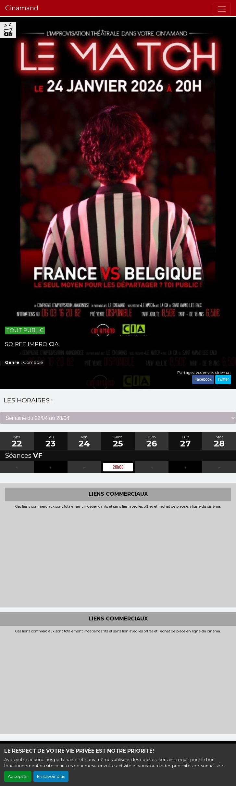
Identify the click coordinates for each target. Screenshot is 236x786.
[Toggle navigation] (222, 9)
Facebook (203, 379)
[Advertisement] (118, 557)
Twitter (223, 379)
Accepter (18, 776)
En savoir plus (51, 776)
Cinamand (21, 8)
